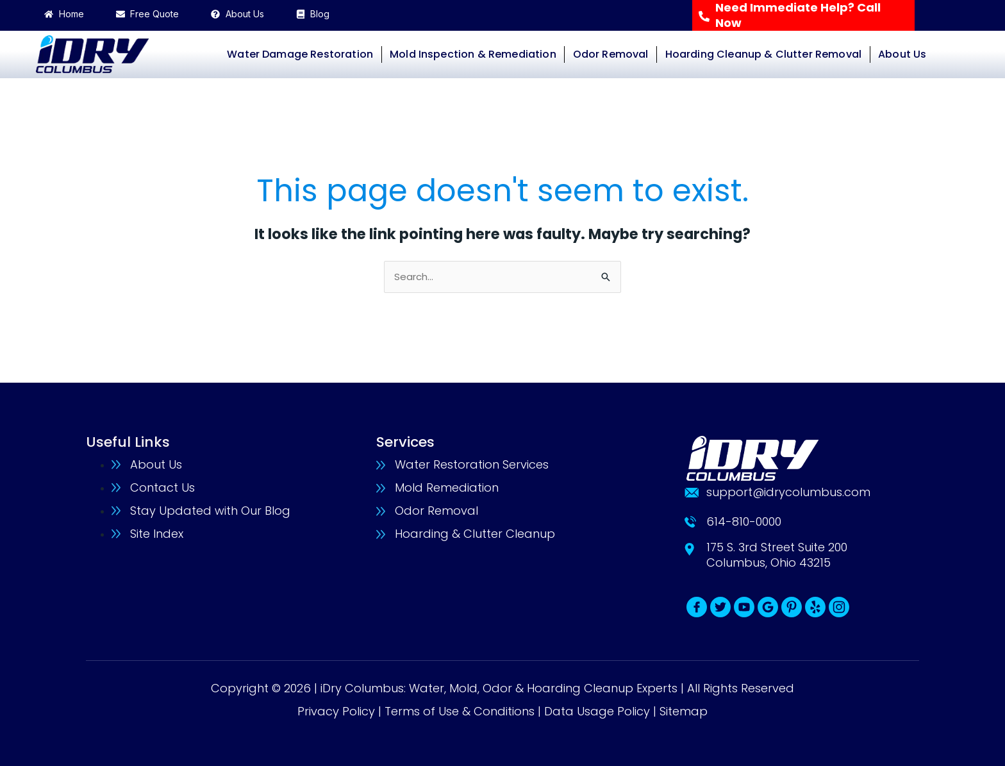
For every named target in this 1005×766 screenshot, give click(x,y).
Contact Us (162, 487)
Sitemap (684, 711)
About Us (902, 54)
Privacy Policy (336, 711)
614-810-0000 (743, 521)
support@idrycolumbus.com (788, 492)
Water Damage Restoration (300, 54)
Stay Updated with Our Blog (210, 511)
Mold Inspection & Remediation (473, 54)
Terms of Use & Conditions (460, 711)
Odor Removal (611, 54)
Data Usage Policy (597, 711)
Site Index (156, 534)
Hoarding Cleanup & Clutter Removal (763, 54)
